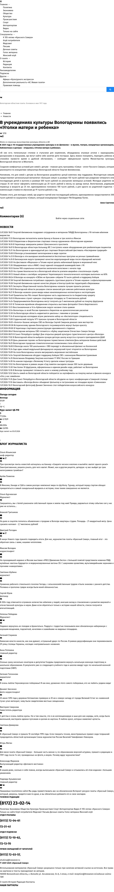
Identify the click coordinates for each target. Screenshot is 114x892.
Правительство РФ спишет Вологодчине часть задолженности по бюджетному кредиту (54, 295)
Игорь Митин (6, 743)
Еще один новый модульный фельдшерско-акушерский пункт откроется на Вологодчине (55, 349)
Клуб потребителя (11, 40)
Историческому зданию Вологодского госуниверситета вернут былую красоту (50, 325)
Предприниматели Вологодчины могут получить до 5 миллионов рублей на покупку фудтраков (58, 301)
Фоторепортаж (10, 25)
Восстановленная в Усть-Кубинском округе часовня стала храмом (44, 307)
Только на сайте (10, 31)
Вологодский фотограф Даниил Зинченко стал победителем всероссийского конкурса (53, 385)
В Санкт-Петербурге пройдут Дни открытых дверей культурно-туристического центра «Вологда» (58, 334)
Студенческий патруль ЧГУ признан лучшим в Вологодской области (45, 319)
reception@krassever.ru (85, 874)
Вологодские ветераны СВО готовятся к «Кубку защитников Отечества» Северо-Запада (54, 331)
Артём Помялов (7, 476)
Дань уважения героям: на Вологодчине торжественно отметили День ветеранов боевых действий (59, 340)
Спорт (5, 22)
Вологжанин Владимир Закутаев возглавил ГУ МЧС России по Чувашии (46, 358)
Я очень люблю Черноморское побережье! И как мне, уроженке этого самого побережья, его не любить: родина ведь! (55, 683)
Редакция (7, 64)
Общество (7, 13)
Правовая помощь (11, 85)
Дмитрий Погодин (8, 530)
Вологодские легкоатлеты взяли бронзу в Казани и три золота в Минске (47, 238)
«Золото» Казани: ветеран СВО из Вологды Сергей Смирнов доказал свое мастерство (53, 322)
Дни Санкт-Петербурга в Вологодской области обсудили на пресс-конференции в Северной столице (60, 379)
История (7, 61)
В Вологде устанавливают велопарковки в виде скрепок (39, 253)
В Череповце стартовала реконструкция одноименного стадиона (44, 328)
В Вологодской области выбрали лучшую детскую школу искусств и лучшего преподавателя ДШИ (59, 337)
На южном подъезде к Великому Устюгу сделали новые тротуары (43, 361)
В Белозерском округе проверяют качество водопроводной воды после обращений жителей (57, 259)
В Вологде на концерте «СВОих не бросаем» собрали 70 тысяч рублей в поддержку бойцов (56, 277)
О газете (4, 882)
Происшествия (10, 19)
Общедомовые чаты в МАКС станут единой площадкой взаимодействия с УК (48, 265)
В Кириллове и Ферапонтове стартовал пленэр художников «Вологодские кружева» (53, 241)
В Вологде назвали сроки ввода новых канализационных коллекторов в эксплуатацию (54, 292)
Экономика (8, 10)
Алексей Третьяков (9, 512)
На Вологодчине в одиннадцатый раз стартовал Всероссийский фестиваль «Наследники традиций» (60, 250)
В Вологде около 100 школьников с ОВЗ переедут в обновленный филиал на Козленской (55, 346)
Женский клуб (9, 55)
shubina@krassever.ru (10, 860)
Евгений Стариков (8, 635)
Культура (7, 16)
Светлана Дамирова (9, 725)
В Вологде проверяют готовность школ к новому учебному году (43, 370)
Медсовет (7, 43)
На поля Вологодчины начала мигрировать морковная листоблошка (45, 352)
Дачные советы (10, 49)
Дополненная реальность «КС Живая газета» (24, 82)
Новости (7, 116)
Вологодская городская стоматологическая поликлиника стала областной (48, 343)
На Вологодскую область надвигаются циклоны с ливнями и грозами (45, 313)
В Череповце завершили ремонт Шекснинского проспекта (40, 244)
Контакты (7, 67)
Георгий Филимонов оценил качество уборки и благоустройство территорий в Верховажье (56, 283)
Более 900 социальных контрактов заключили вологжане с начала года (47, 268)
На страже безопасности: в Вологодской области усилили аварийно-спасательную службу (55, 271)
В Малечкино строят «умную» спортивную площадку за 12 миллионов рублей (49, 298)
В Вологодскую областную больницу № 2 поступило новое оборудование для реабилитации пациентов (62, 247)
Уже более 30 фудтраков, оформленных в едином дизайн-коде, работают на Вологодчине (55, 367)
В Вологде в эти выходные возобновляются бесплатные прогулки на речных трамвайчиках (56, 256)
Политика (7, 7)
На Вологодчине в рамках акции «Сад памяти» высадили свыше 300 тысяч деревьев (53, 364)
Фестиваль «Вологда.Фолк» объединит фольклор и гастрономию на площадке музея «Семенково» (59, 382)
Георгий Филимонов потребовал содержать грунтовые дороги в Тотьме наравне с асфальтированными (62, 280)
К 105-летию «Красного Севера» (18, 37)
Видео (6, 28)
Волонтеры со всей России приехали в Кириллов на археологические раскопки (50, 310)
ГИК (1, 877)
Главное (7, 113)
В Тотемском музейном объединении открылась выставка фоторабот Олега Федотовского (55, 304)
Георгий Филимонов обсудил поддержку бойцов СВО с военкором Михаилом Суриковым (55, 355)
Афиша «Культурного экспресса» (18, 79)
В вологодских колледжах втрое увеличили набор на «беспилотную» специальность (53, 316)
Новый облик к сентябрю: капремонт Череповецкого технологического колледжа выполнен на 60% (60, 274)
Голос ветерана (10, 52)
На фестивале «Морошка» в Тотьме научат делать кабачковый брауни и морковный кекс (55, 262)
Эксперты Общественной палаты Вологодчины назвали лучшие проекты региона (51, 286)
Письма (6, 46)
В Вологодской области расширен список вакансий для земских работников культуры (53, 289)
